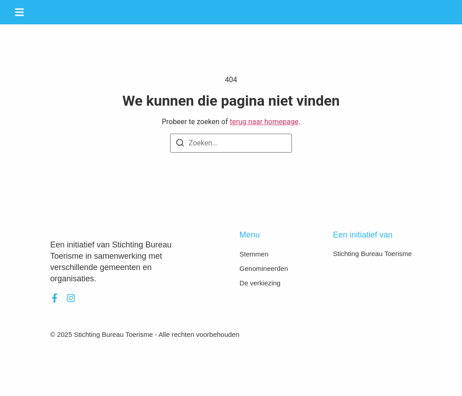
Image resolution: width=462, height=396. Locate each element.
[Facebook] (54, 298)
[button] (19, 12)
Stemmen (254, 254)
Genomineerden (264, 268)
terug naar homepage (264, 121)
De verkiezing (260, 283)
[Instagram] (70, 298)
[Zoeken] (180, 144)
